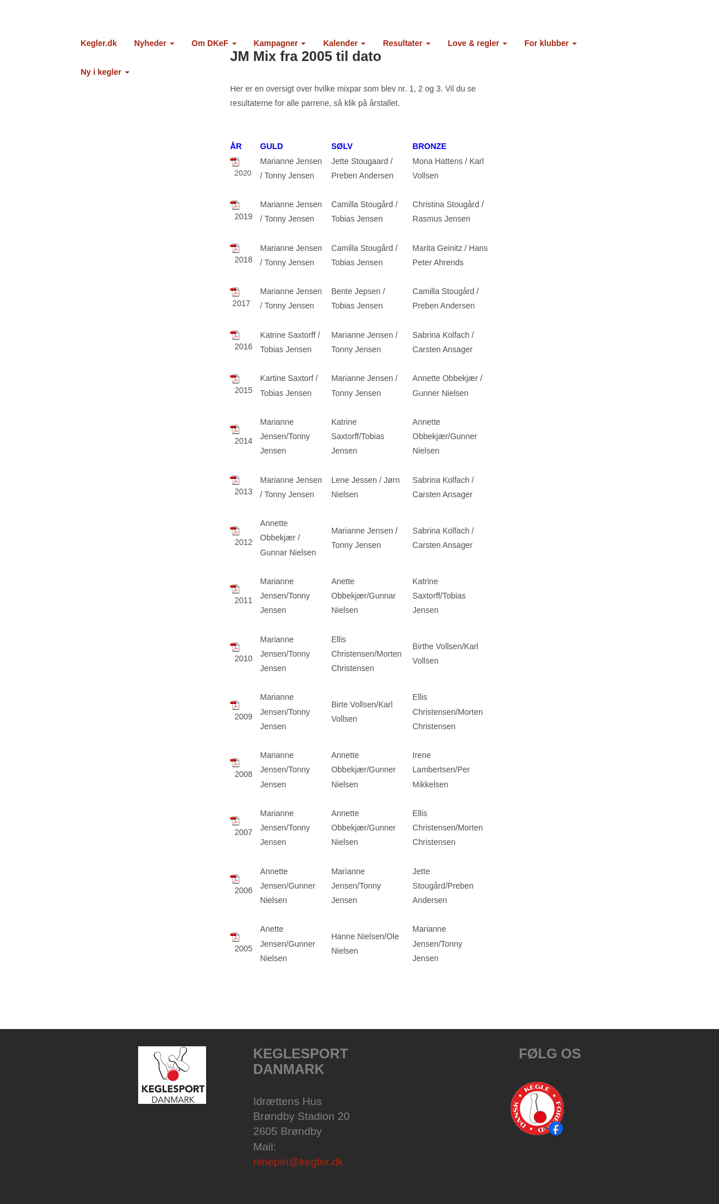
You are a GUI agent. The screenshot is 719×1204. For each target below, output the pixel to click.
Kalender (344, 43)
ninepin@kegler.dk (298, 1162)
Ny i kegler (105, 72)
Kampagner (280, 43)
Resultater (406, 43)
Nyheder (154, 43)
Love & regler (477, 43)
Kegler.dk (99, 43)
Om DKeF (214, 43)
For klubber (550, 43)
